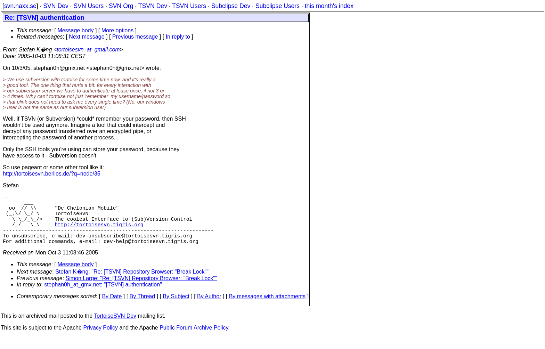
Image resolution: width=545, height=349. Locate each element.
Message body (75, 30)
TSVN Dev (152, 5)
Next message (86, 37)
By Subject (176, 309)
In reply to (178, 37)
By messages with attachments (267, 309)
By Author (209, 309)
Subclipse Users (277, 5)
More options (117, 30)
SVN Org (121, 5)
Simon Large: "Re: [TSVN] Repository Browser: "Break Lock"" (141, 291)
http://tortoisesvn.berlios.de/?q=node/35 (51, 174)
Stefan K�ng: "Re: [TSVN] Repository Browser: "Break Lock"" (132, 284)
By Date (112, 309)
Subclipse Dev (230, 5)
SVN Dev (55, 5)
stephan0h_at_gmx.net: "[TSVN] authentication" (103, 297)
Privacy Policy (100, 340)
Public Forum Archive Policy (194, 340)
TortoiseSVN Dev (115, 328)
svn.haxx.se (20, 5)
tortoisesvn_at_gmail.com (88, 49)
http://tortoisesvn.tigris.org (99, 232)
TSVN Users (189, 5)
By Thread (142, 309)
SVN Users (88, 5)
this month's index (329, 5)
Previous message (135, 37)
